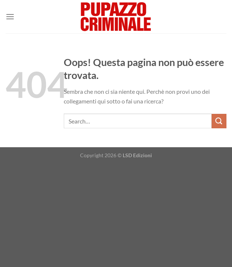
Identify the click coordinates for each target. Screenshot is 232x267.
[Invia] (219, 121)
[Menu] (10, 16)
